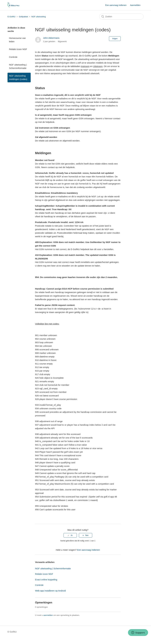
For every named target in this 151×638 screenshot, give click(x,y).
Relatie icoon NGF (18, 49)
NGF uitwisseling (38, 17)
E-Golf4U (11, 17)
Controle (13, 57)
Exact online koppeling (46, 579)
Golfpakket (23, 17)
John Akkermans (51, 38)
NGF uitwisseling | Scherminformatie (18, 66)
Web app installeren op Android (50, 590)
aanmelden (48, 615)
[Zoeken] (121, 17)
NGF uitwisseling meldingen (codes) (18, 77)
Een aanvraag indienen (116, 5)
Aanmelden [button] (135, 5)
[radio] (70, 535)
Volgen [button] (115, 39)
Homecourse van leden (17, 40)
